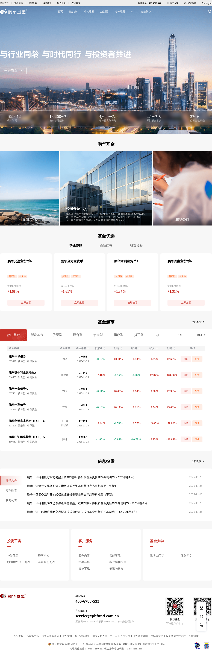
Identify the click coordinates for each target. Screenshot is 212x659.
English (207, 3)
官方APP (172, 3)
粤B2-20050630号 (132, 644)
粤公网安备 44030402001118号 (66, 644)
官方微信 (190, 3)
